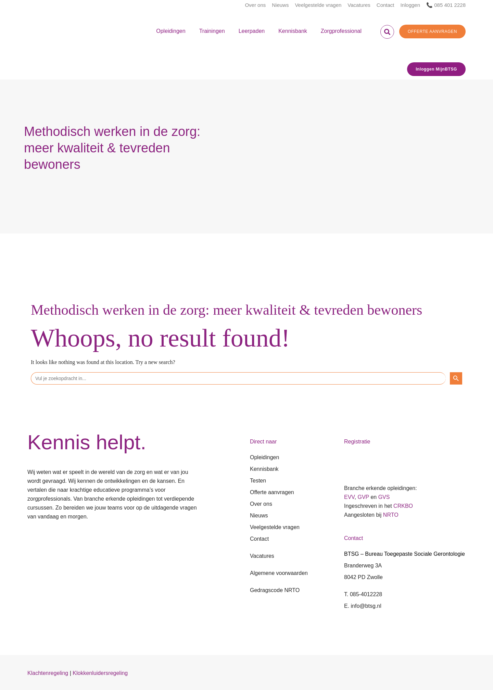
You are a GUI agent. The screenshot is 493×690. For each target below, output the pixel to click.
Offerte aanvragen (272, 492)
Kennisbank (292, 31)
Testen (258, 481)
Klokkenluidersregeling (100, 673)
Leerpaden (252, 31)
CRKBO (403, 506)
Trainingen (212, 31)
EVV (349, 497)
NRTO (391, 515)
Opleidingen (170, 31)
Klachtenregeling (47, 673)
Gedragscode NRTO (275, 590)
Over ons (255, 5)
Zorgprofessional (341, 31)
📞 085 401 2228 (446, 5)
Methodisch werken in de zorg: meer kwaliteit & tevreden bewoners (226, 310)
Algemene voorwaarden (279, 573)
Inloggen (410, 5)
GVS (384, 497)
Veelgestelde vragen (318, 5)
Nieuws (280, 5)
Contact (385, 5)
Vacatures (358, 5)
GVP (363, 497)
